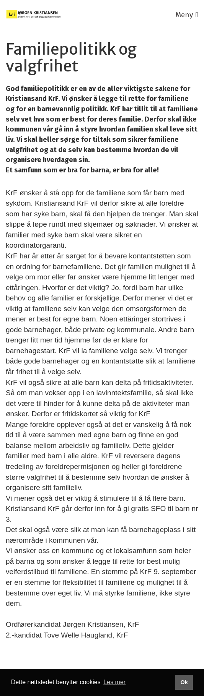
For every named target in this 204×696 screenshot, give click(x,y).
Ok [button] (184, 682)
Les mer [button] (114, 682)
